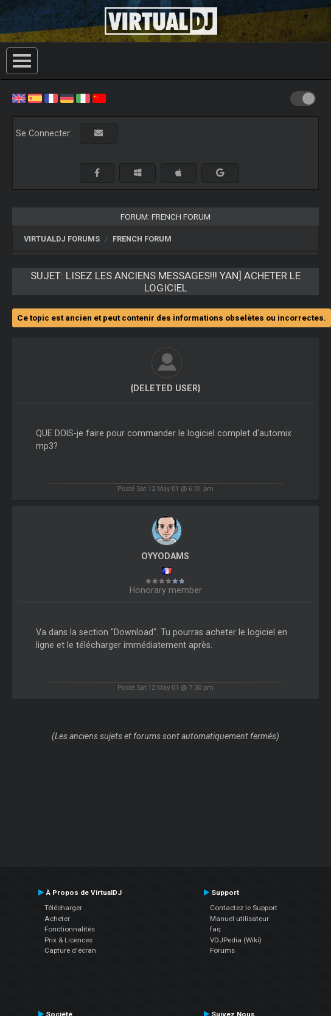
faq (215, 929)
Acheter (57, 918)
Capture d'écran (70, 950)
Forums (222, 950)
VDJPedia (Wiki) (236, 940)
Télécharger (63, 907)
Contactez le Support (243, 907)
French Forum (142, 238)
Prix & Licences (68, 940)
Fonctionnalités (69, 929)
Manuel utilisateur (239, 918)
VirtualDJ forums (62, 238)
